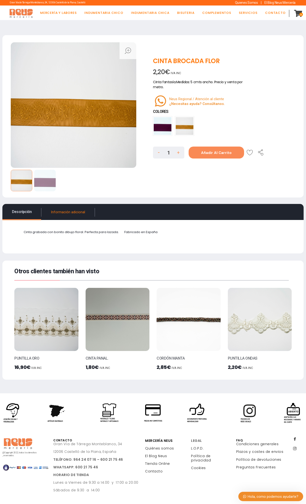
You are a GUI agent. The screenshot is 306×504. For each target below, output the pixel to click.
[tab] (21, 212)
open (128, 50)
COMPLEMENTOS (216, 13)
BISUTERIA (185, 13)
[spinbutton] (168, 152)
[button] (178, 152)
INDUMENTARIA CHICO (103, 13)
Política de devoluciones (258, 459)
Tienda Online (157, 463)
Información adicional (68, 212)
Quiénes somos (159, 448)
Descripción (22, 211)
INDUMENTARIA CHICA (150, 13)
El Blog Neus (156, 456)
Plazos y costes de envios (260, 451)
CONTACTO (275, 13)
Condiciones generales (257, 444)
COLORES (160, 111)
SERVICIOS (248, 13)
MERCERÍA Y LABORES (58, 13)
